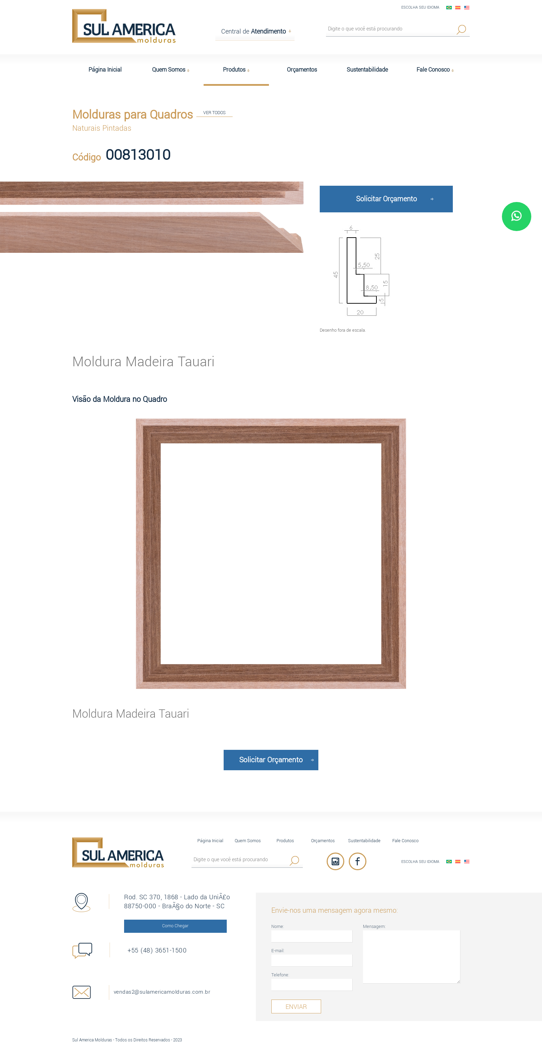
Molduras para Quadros (132, 113)
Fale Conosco (405, 834)
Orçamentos (323, 834)
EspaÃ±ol (458, 7)
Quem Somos (248, 834)
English (467, 7)
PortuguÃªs (449, 7)
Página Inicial (210, 834)
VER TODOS (214, 114)
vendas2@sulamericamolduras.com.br (183, 986)
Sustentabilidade (364, 834)
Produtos (285, 834)
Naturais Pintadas (101, 126)
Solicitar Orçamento (386, 193)
